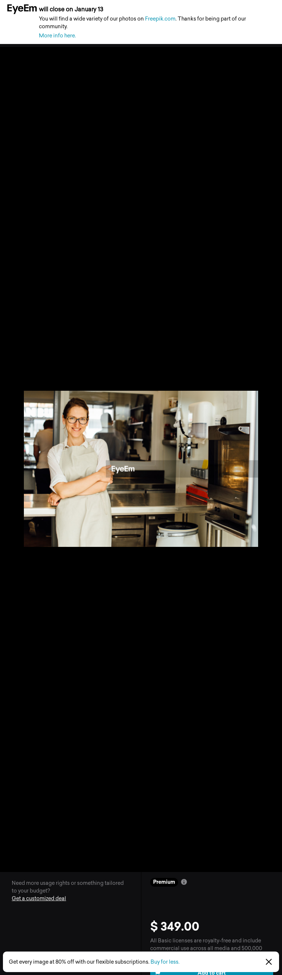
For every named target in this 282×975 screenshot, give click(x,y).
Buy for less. (165, 962)
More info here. (57, 36)
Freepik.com (160, 19)
